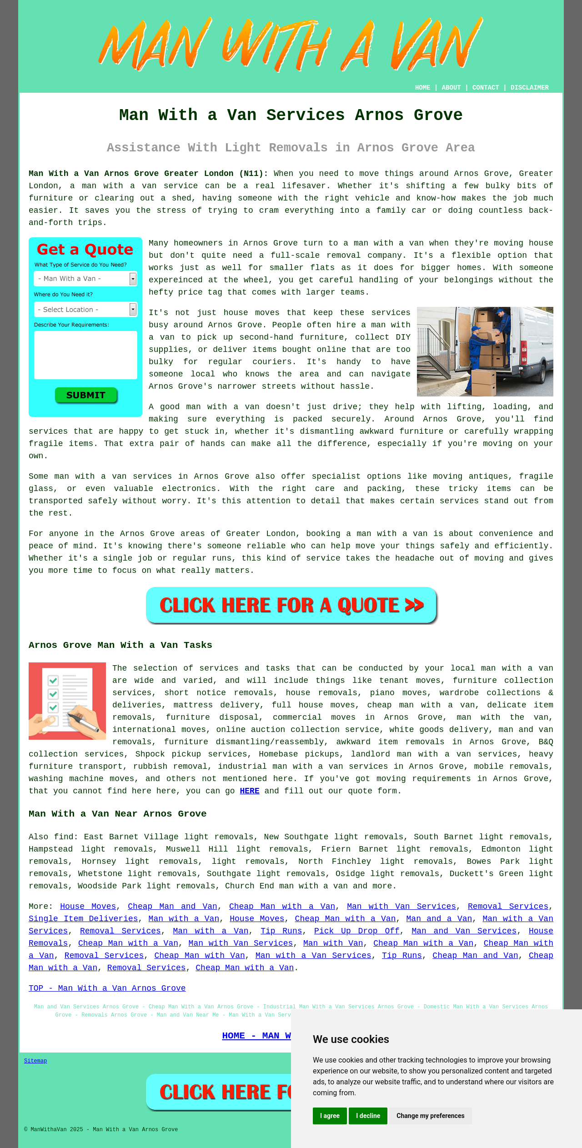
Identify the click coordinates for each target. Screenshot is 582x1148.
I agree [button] (330, 1115)
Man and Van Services (464, 931)
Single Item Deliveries (83, 918)
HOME (423, 87)
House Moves (88, 906)
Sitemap (35, 1061)
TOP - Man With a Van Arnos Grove (107, 988)
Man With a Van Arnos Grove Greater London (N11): (148, 173)
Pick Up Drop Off (357, 931)
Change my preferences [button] (430, 1115)
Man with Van (333, 943)
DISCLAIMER (530, 87)
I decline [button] (368, 1115)
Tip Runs (281, 931)
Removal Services (508, 906)
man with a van (313, 886)
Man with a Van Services (313, 955)
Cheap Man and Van (172, 906)
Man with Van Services (401, 906)
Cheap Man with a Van (282, 906)
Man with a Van (184, 918)
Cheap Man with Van (200, 955)
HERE (249, 791)
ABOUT (451, 87)
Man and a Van (439, 918)
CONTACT (485, 87)
